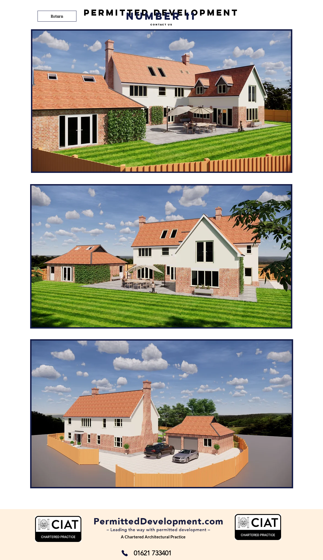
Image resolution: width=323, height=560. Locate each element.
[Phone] (125, 553)
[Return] (57, 16)
